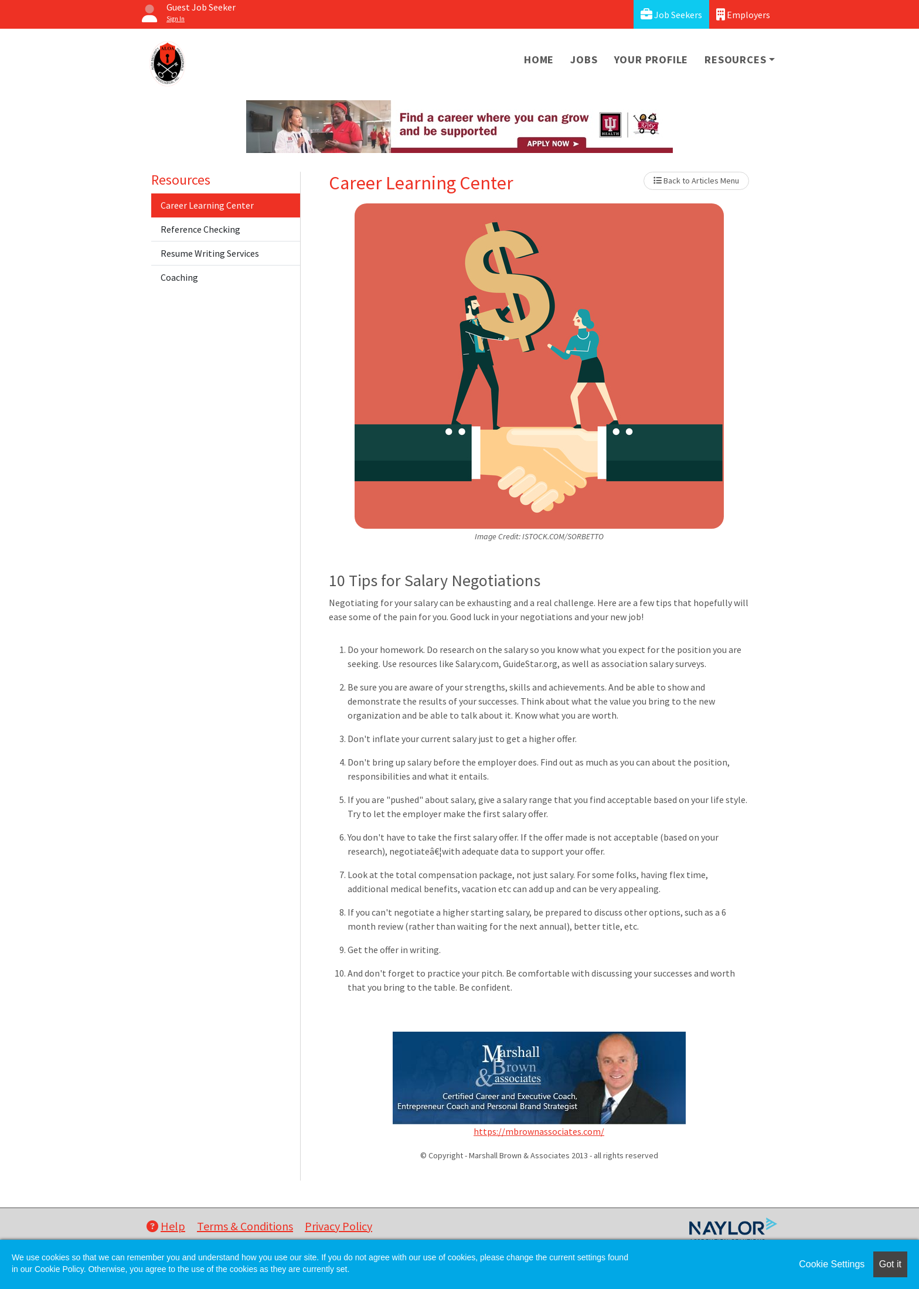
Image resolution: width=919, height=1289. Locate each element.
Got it (890, 1264)
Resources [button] (735, 59)
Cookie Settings (831, 1264)
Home (539, 59)
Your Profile (651, 59)
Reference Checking (200, 229)
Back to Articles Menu (696, 180)
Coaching (179, 277)
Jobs (583, 59)
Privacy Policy (338, 1226)
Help (166, 1226)
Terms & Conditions (245, 1226)
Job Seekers (671, 14)
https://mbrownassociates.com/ (539, 1131)
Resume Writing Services (210, 253)
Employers (743, 14)
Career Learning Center (207, 205)
